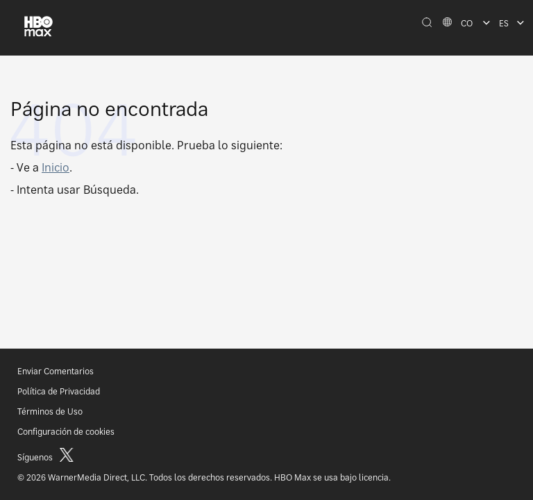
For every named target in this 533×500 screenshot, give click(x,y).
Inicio (55, 167)
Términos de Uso (50, 411)
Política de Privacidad (58, 391)
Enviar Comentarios (55, 371)
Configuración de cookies (66, 432)
